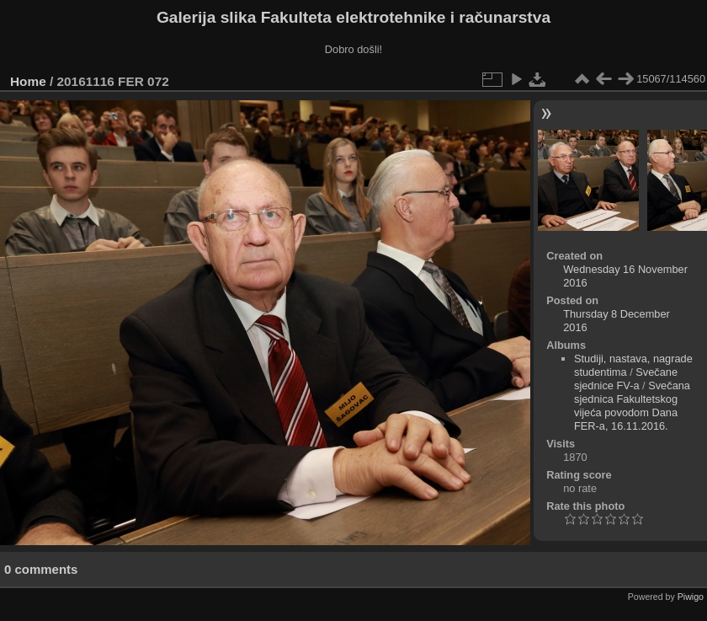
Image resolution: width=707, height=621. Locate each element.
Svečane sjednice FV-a (626, 379)
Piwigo (691, 597)
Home (28, 81)
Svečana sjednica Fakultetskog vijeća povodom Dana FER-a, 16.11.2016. (632, 405)
